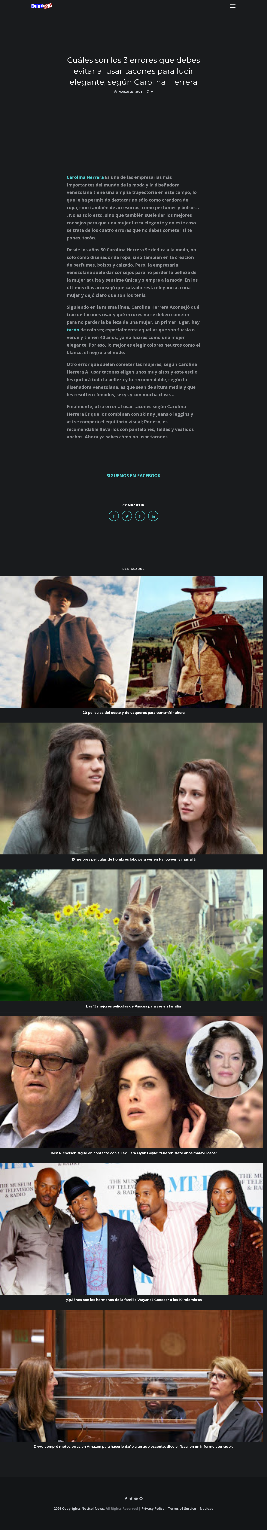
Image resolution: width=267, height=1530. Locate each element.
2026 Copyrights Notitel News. (79, 1508)
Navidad (206, 1508)
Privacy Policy (152, 1508)
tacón (73, 330)
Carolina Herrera (85, 177)
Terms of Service (182, 1508)
